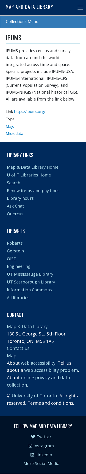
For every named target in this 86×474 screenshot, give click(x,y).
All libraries (18, 297)
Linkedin (41, 454)
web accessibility (38, 363)
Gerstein (15, 251)
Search (13, 182)
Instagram (41, 445)
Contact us (18, 348)
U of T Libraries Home (29, 175)
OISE (11, 258)
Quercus (15, 214)
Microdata (14, 133)
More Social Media (41, 463)
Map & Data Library (27, 326)
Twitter (41, 436)
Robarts (15, 243)
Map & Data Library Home (32, 167)
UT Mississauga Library (30, 274)
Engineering (19, 266)
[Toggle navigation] (80, 7)
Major (11, 126)
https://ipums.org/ (29, 111)
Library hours (20, 198)
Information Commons (29, 289)
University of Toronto (34, 396)
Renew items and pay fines (33, 190)
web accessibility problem (51, 370)
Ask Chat (15, 206)
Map (11, 356)
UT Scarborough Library (31, 282)
